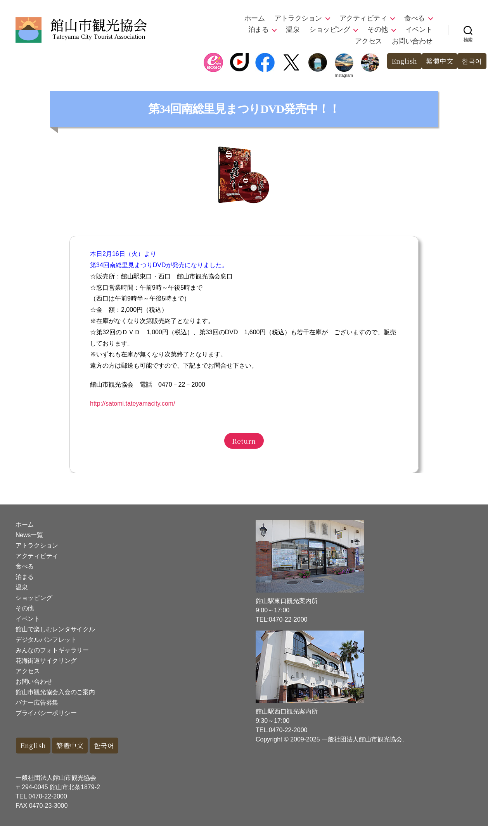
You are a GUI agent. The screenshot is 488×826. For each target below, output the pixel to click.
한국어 (472, 61)
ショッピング (329, 29)
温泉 (292, 29)
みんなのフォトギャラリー (52, 650)
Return (244, 441)
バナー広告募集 (37, 702)
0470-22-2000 (47, 796)
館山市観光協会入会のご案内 (55, 692)
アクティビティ (363, 18)
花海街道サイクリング (46, 660)
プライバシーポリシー (46, 713)
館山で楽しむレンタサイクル (55, 629)
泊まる (258, 29)
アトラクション (298, 18)
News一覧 (29, 535)
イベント (419, 29)
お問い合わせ (412, 41)
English (404, 61)
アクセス (368, 41)
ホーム (254, 18)
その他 (377, 29)
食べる (414, 18)
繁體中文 (439, 61)
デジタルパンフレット (46, 639)
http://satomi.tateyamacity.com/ (132, 403)
